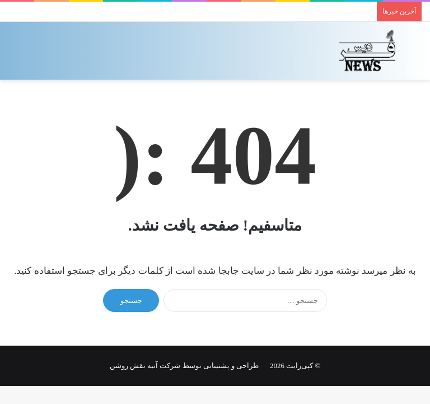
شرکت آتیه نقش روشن (145, 365)
